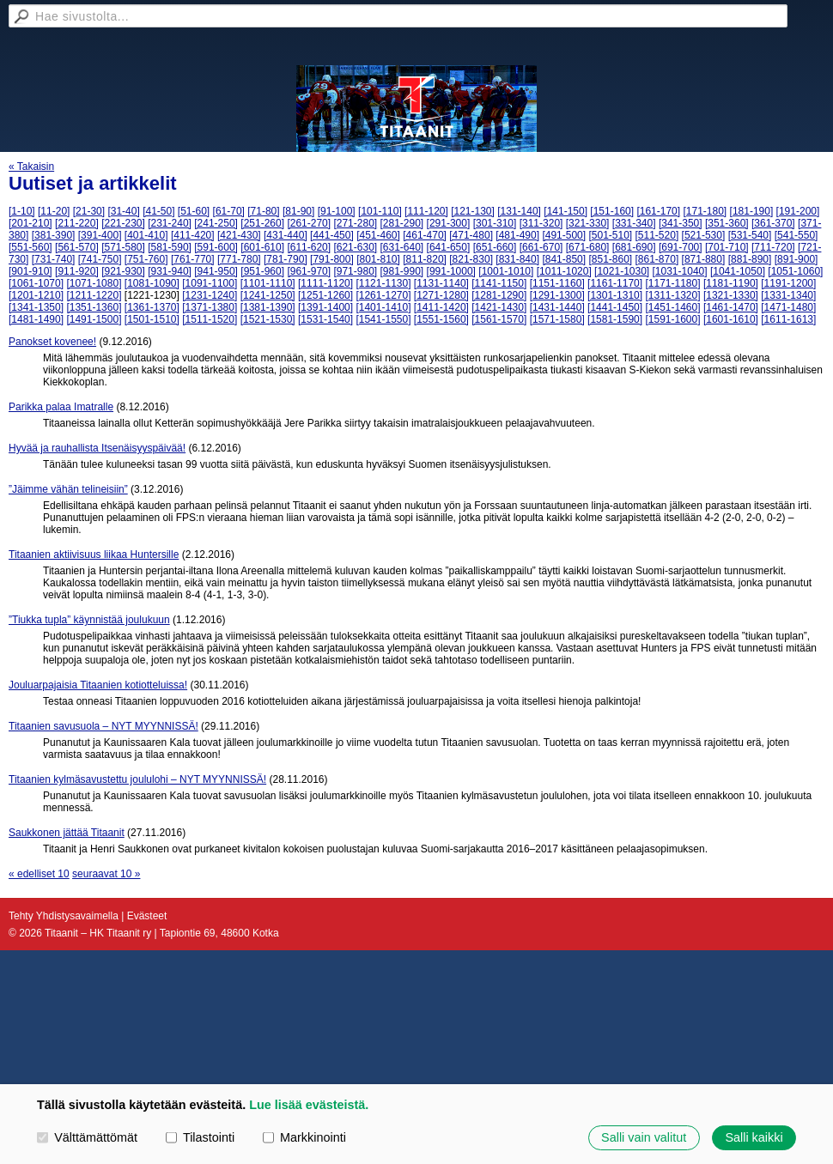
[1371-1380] (209, 307)
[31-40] (123, 211)
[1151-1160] (557, 283)
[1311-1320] (672, 295)
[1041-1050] (737, 271)
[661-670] (541, 247)
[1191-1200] (788, 283)
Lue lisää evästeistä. (308, 1105)
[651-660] (495, 247)
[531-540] (750, 235)
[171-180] (705, 211)
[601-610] (262, 247)
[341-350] (680, 223)
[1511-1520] (209, 319)
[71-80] (263, 211)
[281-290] (402, 223)
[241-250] (216, 223)
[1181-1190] (730, 283)
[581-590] (170, 247)
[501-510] (610, 235)
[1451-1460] (672, 307)
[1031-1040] (680, 271)
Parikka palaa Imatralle (61, 407)
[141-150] (565, 211)
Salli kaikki (753, 1137)
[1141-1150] (498, 283)
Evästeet (147, 916)
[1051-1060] (795, 271)
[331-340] (634, 223)
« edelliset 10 (39, 874)
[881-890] (750, 259)
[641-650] (449, 247)
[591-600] (216, 247)
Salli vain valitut (643, 1137)
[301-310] (495, 223)
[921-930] (123, 271)
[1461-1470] (730, 307)
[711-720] (773, 247)
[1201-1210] (36, 295)
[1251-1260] (325, 295)
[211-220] (77, 223)
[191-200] (798, 211)
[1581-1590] (614, 319)
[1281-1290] (498, 295)
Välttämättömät (87, 1137)
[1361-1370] (152, 307)
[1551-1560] (441, 319)
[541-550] (796, 235)
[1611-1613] (788, 319)
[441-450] (332, 235)
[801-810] (378, 259)
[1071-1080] (93, 283)
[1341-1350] (36, 307)
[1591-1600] (672, 319)
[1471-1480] (788, 307)
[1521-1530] (267, 319)
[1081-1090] (152, 283)
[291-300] (449, 223)
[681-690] (634, 247)
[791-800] (332, 259)
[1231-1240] (209, 295)
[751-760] (146, 259)
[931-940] (170, 271)
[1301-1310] (614, 295)
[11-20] (54, 211)
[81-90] (298, 211)
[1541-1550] (383, 319)
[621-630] (355, 247)
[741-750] (100, 259)
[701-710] (727, 247)
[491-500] (564, 235)
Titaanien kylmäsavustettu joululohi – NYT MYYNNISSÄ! (137, 779)
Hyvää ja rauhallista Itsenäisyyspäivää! (97, 448)
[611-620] (309, 247)
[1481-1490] (36, 319)
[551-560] (30, 247)
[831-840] (517, 259)
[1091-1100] (209, 283)
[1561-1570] (498, 319)
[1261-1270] (383, 295)
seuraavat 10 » (106, 874)
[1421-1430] (498, 307)
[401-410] (146, 235)
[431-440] (285, 235)
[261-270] (309, 223)
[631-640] (402, 247)
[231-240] (170, 223)
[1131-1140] (441, 283)
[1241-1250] (267, 295)
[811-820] (425, 259)
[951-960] (262, 271)
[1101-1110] (267, 283)
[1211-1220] (93, 295)
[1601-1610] (730, 319)
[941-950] (216, 271)
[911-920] (77, 271)
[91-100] (337, 211)
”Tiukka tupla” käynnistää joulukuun (89, 620)
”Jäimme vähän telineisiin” (68, 489)
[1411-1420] (441, 307)
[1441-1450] (614, 307)
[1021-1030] (621, 271)
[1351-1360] (93, 307)
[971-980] (355, 271)
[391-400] (100, 235)
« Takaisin (31, 167)
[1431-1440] (557, 307)
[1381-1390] (267, 307)
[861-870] (657, 259)
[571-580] (123, 247)
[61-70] (229, 211)
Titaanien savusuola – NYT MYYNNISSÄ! (103, 726)
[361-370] (773, 223)
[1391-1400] (325, 307)
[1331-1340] (788, 295)
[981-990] (402, 271)
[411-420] (193, 235)
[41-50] (158, 211)
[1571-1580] (557, 319)
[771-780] (239, 259)
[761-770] (193, 259)
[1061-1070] (36, 283)
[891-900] (796, 259)
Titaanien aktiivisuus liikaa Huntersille (94, 555)
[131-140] (519, 211)
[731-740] (54, 259)
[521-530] (704, 235)
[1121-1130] (383, 283)
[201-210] (30, 223)
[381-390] (54, 235)
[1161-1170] (614, 283)
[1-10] (22, 211)
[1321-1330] (730, 295)
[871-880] (704, 259)
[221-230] (123, 223)
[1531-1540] (325, 319)
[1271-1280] (441, 295)
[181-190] (752, 211)
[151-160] (612, 211)
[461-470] (425, 235)
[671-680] (588, 247)
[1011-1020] (564, 271)
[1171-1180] (672, 283)
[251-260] (262, 223)
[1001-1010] (505, 271)
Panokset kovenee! (52, 342)
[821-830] (471, 259)
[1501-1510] (152, 319)
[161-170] (658, 211)
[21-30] (89, 211)
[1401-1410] (383, 307)
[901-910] (30, 271)
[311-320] (541, 223)
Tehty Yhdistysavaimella (64, 916)
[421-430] (239, 235)
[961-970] (309, 271)
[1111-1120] (325, 283)
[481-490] (517, 235)
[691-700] (680, 247)
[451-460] (378, 235)
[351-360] (727, 223)
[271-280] (355, 223)
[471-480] (471, 235)
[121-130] (473, 211)
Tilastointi (200, 1137)
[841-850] (564, 259)
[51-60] (194, 211)
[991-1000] (451, 271)
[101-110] (380, 211)
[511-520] (657, 235)
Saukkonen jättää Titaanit (67, 833)
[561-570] (77, 247)
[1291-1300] (557, 295)
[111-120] (426, 211)
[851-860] (610, 259)
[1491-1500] (93, 319)
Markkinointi (304, 1137)
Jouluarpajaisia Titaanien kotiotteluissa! (98, 685)
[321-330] (588, 223)
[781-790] (285, 259)
